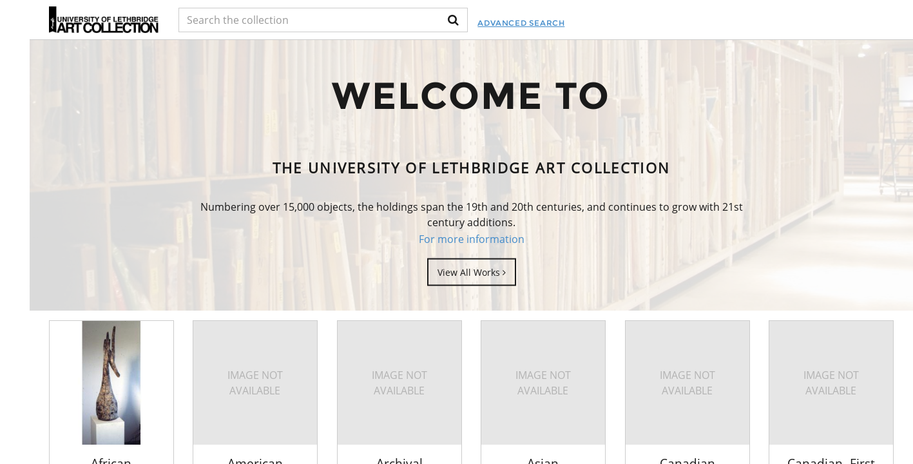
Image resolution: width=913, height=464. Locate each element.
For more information (471, 239)
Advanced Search (520, 23)
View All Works (471, 272)
